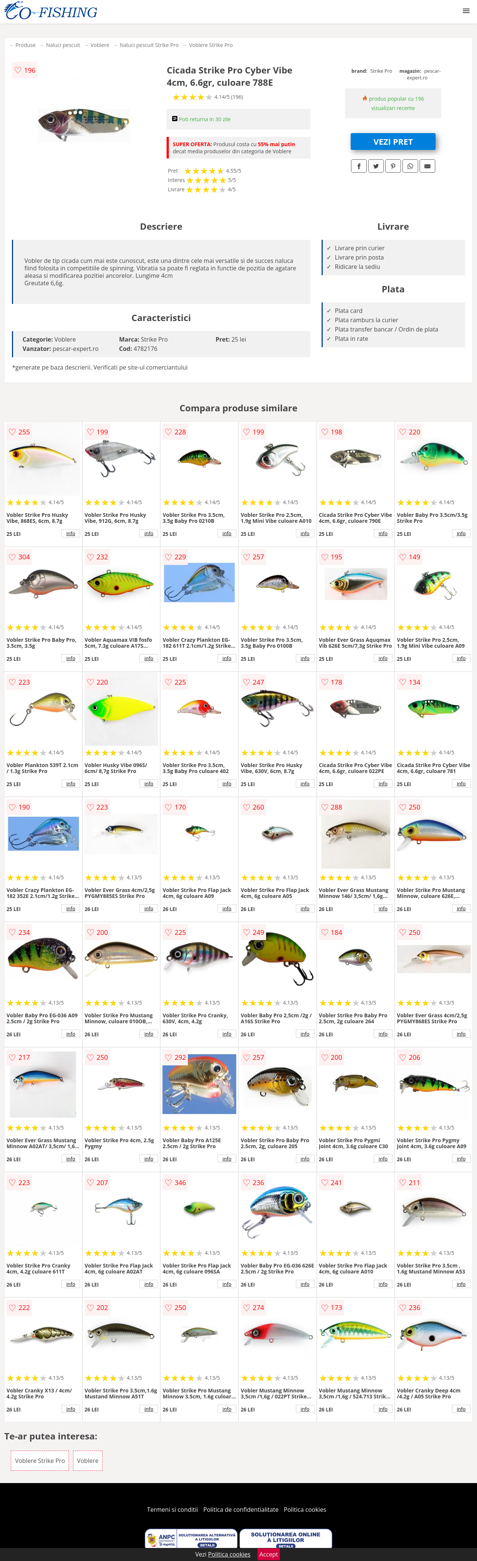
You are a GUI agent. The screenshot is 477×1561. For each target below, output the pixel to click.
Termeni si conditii (172, 1509)
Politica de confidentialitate (241, 1509)
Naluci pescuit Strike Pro (149, 44)
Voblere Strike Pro (211, 44)
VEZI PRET (393, 141)
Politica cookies (305, 1509)
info (70, 533)
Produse (25, 44)
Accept (268, 1554)
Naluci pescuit (63, 44)
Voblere (100, 44)
